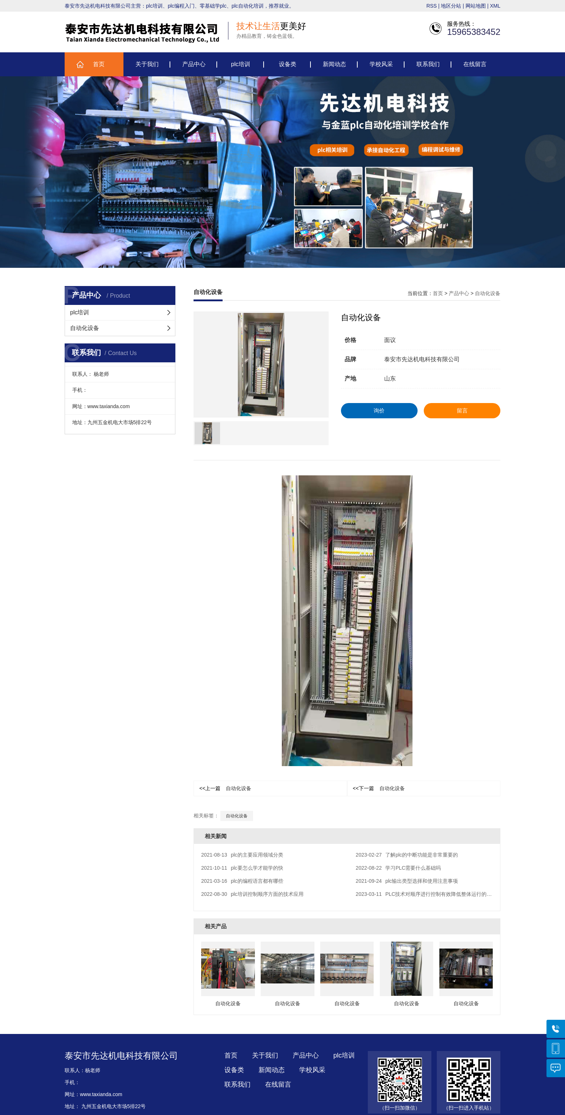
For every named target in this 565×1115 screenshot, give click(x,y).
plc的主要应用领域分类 (242, 855)
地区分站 (451, 6)
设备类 (287, 65)
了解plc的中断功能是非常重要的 (407, 855)
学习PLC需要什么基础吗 (398, 868)
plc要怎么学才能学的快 (242, 868)
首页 (99, 65)
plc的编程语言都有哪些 (242, 881)
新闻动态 (334, 65)
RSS (431, 6)
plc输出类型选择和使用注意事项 (407, 881)
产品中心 (194, 65)
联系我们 (428, 65)
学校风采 (381, 65)
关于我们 (147, 65)
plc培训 (240, 65)
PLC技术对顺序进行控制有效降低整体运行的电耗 (426, 894)
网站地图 (476, 6)
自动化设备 (84, 328)
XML (495, 6)
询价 (379, 410)
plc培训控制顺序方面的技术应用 (252, 894)
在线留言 (475, 65)
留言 (462, 410)
